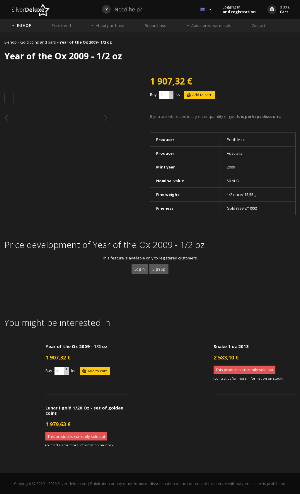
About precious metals (211, 25)
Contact (258, 25)
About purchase (110, 25)
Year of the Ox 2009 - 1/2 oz (76, 346)
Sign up (159, 269)
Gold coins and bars (38, 42)
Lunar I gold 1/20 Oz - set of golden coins (84, 410)
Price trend (61, 25)
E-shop (10, 42)
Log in (139, 269)
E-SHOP (24, 25)
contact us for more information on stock (248, 378)
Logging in (239, 9)
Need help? (122, 9)
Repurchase (155, 25)
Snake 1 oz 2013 (231, 346)
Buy (153, 94)
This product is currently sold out (244, 369)
